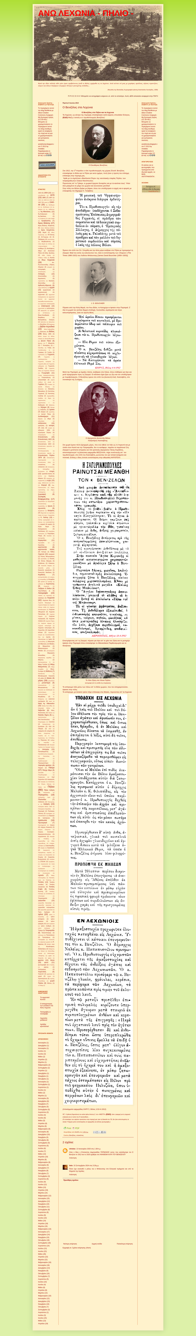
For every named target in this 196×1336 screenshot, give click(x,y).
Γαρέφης (41, 352)
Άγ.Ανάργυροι (42, 214)
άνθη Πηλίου (46, 255)
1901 (39, 200)
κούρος (52, 577)
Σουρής (40, 857)
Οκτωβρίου (42, 1079)
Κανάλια (49, 535)
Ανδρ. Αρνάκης (49, 253)
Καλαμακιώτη (42, 529)
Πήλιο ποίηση (49, 790)
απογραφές (41, 269)
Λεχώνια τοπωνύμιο (45, 628)
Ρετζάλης (46, 838)
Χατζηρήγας (42, 969)
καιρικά (42, 524)
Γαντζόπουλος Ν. (44, 350)
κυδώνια (40, 584)
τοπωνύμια (41, 896)
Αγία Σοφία (51, 218)
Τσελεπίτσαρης (46, 933)
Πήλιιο (40, 787)
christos (72, 1149)
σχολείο (41, 875)
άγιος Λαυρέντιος (47, 230)
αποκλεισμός (42, 271)
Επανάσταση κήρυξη (44, 453)
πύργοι (52, 825)
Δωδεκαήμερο (43, 416)
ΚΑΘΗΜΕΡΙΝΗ (50, 522)
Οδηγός (40, 728)
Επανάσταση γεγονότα (45, 446)
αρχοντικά (41, 294)
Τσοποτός (51, 939)
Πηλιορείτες (43, 795)
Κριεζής (50, 581)
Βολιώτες (43, 331)
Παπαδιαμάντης (43, 751)
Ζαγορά (44, 485)
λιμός (50, 639)
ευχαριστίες (41, 480)
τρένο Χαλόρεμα (44, 928)
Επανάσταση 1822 (44, 441)
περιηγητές (51, 779)
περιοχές (43, 781)
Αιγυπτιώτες (51, 239)
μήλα (42, 678)
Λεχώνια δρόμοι (42, 605)
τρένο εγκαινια (50, 923)
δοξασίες (43, 409)
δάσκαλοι (40, 389)
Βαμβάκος (41, 317)
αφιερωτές (44, 310)
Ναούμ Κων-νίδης (47, 706)
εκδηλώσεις (42, 423)
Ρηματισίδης (41, 841)
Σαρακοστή (46, 850)
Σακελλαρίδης (49, 845)
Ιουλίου (40, 1051)
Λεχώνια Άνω (47, 600)
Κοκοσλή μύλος (44, 568)
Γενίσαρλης (41, 354)
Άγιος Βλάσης (44, 223)
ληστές (48, 637)
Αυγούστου (42, 1087)
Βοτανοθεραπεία (49, 338)
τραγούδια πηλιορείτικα (46, 907)
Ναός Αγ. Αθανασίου (46, 703)
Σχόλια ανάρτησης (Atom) (81, 1248)
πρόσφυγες (46, 818)
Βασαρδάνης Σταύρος (46, 320)
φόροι (49, 958)
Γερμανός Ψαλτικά (49, 370)
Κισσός (52, 558)
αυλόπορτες (50, 308)
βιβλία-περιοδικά (47, 326)
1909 (45, 200)
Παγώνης (44, 740)
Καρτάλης (41, 545)
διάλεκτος (52, 405)
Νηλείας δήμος (43, 715)
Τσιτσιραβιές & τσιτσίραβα (45, 1013)
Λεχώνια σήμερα (46, 623)
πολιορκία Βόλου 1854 (45, 806)
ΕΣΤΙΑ (40, 476)
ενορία (50, 428)
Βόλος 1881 (47, 334)
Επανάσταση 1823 (44, 444)
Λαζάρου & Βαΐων (45, 588)
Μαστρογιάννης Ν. (44, 662)
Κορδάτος (41, 575)
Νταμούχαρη (41, 722)
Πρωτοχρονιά (42, 825)
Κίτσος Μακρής (46, 561)
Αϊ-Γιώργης (44, 237)
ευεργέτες (49, 478)
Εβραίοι (40, 419)
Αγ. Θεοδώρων (45, 207)
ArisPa (77, 1132)
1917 (39, 202)
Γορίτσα (41, 384)
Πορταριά (41, 811)
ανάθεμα (41, 248)
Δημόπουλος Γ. (44, 402)
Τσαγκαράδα (49, 930)
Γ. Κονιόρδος (45, 345)
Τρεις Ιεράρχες (44, 912)
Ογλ (50, 726)
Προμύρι (51, 815)
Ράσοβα (52, 836)
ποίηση (46, 804)
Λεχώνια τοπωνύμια (44, 625)
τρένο (40, 914)
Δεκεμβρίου (42, 1046)
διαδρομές (41, 405)
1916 (50, 200)
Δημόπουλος (41, 400)
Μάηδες (51, 644)
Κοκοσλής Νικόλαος (45, 572)
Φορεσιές (41, 958)
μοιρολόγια (51, 680)
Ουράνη (40, 735)
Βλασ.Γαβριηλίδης (49, 329)
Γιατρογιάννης (46, 377)
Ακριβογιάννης (46, 241)
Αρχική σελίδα (97, 1244)
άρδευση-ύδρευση (44, 285)
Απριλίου (41, 1059)
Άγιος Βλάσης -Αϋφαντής (46, 225)
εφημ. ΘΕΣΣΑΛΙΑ (43, 483)
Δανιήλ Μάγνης (44, 386)
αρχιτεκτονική (42, 292)
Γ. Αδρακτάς (50, 343)
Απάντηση (73, 1158)
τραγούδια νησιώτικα (44, 905)
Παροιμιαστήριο (43, 763)
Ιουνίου (40, 1054)
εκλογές (51, 425)
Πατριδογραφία (42, 775)
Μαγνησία (51, 641)
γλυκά (49, 382)
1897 (50, 197)
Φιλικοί (43, 951)
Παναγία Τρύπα (49, 747)
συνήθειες (51, 870)
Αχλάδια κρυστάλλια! (44, 1025)
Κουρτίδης (43, 579)
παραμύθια (41, 758)
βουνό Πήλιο (46, 341)
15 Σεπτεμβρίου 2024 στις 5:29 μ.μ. (86, 1166)
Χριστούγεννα (42, 978)
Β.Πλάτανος (46, 313)
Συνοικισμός (46, 873)
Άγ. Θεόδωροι (50, 205)
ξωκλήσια (41, 726)
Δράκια (51, 410)
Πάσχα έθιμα (47, 770)
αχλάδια (52, 310)
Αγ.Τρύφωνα (41, 218)
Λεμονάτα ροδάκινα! (43, 1019)
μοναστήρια (46, 683)
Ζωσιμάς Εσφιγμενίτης (44, 497)
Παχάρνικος (41, 777)
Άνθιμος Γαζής (42, 257)
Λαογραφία (43, 593)
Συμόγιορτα (41, 868)
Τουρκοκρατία (42, 898)
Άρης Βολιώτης (42, 287)
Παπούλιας (46, 756)
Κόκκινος (51, 563)
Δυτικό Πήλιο (46, 414)
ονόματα (49, 731)
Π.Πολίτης (51, 738)
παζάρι (52, 740)
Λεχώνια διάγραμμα (44, 602)
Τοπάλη (41, 882)
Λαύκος (40, 595)
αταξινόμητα (45, 306)
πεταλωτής (51, 781)
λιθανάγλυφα (42, 639)
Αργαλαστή (41, 278)
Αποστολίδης (42, 276)
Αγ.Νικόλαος (42, 216)
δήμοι (49, 398)
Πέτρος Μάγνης (46, 784)
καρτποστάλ (42, 547)
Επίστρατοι (41, 471)
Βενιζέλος (72, 1135)
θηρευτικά (44, 513)
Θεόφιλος (51, 511)
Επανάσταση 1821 (45, 439)
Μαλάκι (40, 650)
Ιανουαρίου (42, 1043)
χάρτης (46, 967)
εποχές (51, 471)
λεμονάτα (49, 595)
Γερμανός (51, 354)
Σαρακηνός (50, 848)
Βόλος (51, 331)
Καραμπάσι (42, 540)
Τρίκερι (40, 930)
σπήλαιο (52, 859)
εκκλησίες (41, 425)
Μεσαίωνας (41, 673)
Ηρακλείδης (41, 506)
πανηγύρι (45, 749)
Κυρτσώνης (50, 584)
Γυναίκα (50, 384)
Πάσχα (51, 768)
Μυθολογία (49, 690)
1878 (52, 195)
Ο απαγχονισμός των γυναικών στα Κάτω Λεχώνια (46, 1006)
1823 (39, 193)
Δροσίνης (51, 412)
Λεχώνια (50, 598)
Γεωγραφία (46, 373)
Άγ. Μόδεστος (50, 209)
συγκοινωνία (44, 864)
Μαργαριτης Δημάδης (44, 657)
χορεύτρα (49, 974)
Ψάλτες (49, 983)
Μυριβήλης (41, 696)
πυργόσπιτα (42, 836)
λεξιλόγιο (41, 598)
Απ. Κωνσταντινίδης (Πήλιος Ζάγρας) (46, 265)
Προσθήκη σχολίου (70, 1180)
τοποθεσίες (49, 893)
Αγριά (44, 232)
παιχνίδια (46, 742)
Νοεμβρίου (42, 1076)
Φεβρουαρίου (43, 1065)
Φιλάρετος (51, 949)
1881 (44, 198)
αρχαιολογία (47, 290)
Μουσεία (40, 690)
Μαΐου (40, 1057)
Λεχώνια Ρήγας (50, 621)
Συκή (53, 864)
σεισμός (40, 855)
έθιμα (49, 419)
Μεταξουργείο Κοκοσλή (46, 676)
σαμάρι (42, 848)
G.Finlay (40, 985)
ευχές (49, 480)
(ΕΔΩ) (65, 117)
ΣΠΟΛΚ (42, 861)
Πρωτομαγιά (42, 823)
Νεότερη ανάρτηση (70, 1244)
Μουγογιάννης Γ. (44, 685)
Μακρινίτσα (46, 646)
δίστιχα (52, 407)
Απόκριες (41, 274)
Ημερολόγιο (41, 501)
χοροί (40, 976)
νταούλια (51, 722)
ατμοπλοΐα (41, 308)
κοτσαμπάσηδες (42, 577)
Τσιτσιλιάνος (46, 937)
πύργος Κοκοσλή (46, 827)
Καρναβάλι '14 (43, 542)
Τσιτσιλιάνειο (50, 935)
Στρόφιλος (51, 861)
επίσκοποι (41, 467)
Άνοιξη (52, 257)
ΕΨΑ (53, 483)
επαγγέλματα (42, 434)
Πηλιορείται (46, 792)
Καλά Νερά (43, 526)
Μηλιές (49, 678)
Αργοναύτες (41, 281)
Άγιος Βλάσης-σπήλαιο (47, 228)
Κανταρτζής (41, 538)
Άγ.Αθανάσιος (46, 212)
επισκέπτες (80, 1135)
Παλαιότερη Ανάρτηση (125, 1244)
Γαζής (49, 347)
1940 (45, 202)
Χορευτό (41, 974)
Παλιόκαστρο (42, 745)
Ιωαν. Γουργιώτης (49, 515)
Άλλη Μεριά (41, 244)
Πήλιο (51, 786)
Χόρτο (49, 976)
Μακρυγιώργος (43, 648)
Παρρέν (40, 768)
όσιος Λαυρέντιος (44, 733)
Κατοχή (43, 552)
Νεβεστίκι (41, 710)
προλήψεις (49, 813)
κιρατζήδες (44, 558)
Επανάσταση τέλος (44, 462)
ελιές (42, 428)
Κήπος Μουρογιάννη (47, 556)
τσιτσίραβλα (41, 939)
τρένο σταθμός (46, 926)
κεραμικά (51, 554)
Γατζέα (49, 352)
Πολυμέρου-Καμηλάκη (44, 809)
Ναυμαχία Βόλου (44, 708)
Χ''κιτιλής (51, 965)
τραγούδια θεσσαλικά (44, 903)
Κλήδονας (41, 563)
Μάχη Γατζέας (42, 664)
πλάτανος (41, 802)
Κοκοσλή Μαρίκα (46, 565)
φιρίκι (50, 955)
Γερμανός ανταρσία (44, 361)
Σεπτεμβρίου (42, 1068)
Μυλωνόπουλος (42, 694)
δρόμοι (43, 412)
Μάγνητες (43, 644)
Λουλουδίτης (41, 641)
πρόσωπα (42, 820)
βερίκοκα (51, 324)
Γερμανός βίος (42, 364)
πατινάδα (40, 772)
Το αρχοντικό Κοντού (44, 998)
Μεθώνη (49, 671)
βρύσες (40, 343)
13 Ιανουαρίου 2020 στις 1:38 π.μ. (88, 1149)
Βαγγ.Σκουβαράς (43, 315)
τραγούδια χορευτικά (46, 909)
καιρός (50, 524)
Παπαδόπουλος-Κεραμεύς (45, 754)
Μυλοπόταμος (42, 692)
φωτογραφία (42, 965)
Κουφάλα (51, 579)
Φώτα (52, 960)
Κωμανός (46, 586)
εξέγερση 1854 (44, 430)
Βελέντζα (43, 322)
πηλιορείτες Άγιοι (44, 797)
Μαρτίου (41, 1062)
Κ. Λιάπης (44, 517)
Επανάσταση (43, 437)
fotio (71, 1166)
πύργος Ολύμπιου (44, 829)
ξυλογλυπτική (46, 724)
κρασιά (43, 581)
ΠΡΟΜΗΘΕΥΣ (42, 815)
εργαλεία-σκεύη (47, 473)
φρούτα (40, 960)
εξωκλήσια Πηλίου (44, 432)
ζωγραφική (42, 494)
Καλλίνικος (41, 531)
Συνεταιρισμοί (42, 870)
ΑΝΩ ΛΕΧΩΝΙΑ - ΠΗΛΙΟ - (86, 13)
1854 (46, 193)
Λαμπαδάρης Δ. (44, 591)
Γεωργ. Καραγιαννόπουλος (46, 375)
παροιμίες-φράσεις (45, 765)
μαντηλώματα (50, 650)
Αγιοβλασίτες (46, 221)
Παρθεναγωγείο (42, 761)
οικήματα (41, 731)
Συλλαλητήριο (46, 866)
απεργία (49, 267)
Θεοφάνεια (41, 510)
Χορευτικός (42, 972)
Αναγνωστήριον (42, 246)
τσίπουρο (41, 935)
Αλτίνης (50, 244)
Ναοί (50, 701)
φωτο (46, 962)
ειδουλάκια (41, 421)
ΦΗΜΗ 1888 (50, 944)
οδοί (50, 728)
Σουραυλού (49, 855)
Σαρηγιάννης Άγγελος (44, 852)
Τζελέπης (48, 880)
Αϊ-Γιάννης (51, 234)
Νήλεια (50, 712)
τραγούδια (41, 900)
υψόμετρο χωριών (45, 942)
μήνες (40, 680)
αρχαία (52, 287)
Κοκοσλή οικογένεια (45, 570)
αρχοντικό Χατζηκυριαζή (47, 303)
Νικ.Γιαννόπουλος (44, 719)
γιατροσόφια (42, 380)
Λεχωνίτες (41, 630)
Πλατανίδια (42, 799)
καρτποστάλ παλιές (46, 549)
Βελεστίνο (51, 322)
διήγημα (43, 407)
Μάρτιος (40, 660)
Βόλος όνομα (42, 336)
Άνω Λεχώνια (48, 260)
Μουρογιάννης (43, 687)
